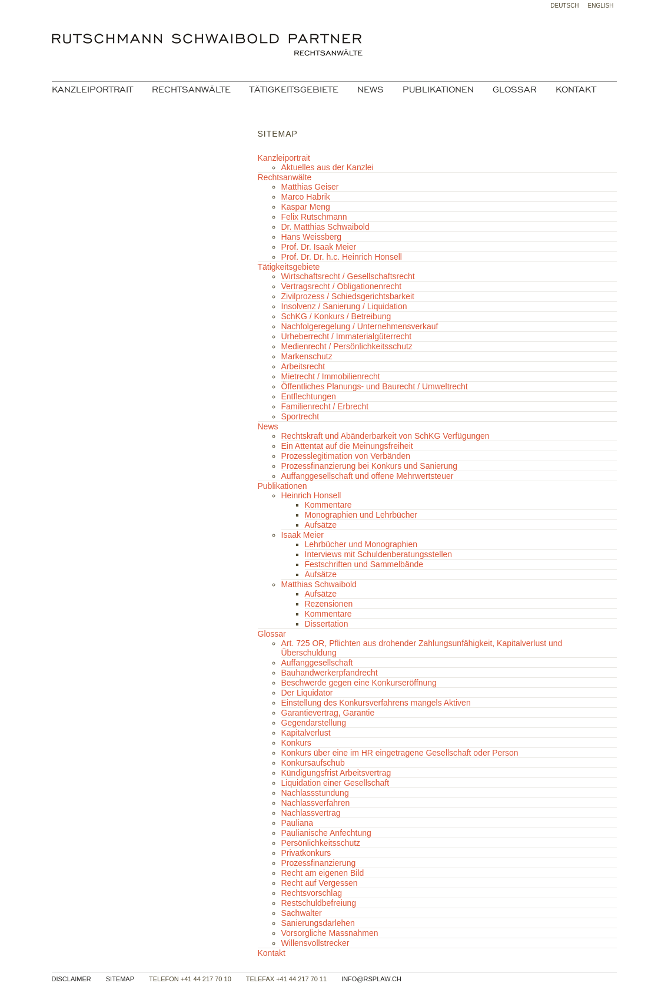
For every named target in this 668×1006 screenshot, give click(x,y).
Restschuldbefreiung (319, 903)
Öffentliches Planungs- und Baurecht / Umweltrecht (374, 386)
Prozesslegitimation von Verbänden (345, 456)
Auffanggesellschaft (317, 662)
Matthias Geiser (310, 186)
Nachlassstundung (315, 792)
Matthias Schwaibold (319, 584)
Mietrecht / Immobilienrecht (330, 376)
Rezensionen (329, 603)
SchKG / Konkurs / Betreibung (336, 316)
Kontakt (576, 89)
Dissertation (326, 623)
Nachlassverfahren (315, 803)
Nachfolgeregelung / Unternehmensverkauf (359, 326)
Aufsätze (321, 525)
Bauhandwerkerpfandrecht (329, 672)
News (370, 89)
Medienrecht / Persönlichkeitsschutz (347, 346)
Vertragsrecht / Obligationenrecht (341, 286)
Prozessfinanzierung (318, 863)
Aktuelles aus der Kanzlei (327, 167)
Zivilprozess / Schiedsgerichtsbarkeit (347, 296)
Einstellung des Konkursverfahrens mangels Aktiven (376, 702)
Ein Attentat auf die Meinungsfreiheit (347, 446)
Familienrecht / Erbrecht (325, 406)
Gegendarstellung (314, 722)
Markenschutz (307, 356)
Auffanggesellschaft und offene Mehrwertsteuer (367, 476)
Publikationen (438, 89)
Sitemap (120, 978)
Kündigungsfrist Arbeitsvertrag (336, 772)
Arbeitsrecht (303, 366)
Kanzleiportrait (92, 89)
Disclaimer (71, 978)
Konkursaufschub (313, 762)
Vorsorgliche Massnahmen (329, 933)
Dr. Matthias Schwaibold (325, 226)
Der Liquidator (307, 692)
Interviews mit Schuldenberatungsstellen (379, 554)
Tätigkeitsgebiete (294, 89)
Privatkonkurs (306, 853)
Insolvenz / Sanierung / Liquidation (344, 306)
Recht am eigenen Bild (322, 873)
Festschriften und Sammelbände (364, 564)
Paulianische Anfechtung (326, 833)
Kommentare (328, 504)
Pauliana (297, 823)
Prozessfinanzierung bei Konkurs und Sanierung (369, 466)
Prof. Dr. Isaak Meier (319, 247)
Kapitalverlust (306, 732)
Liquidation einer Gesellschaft (335, 782)
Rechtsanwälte (191, 89)
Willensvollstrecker (315, 943)
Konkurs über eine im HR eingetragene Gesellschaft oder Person (400, 752)
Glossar (515, 89)
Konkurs (296, 742)
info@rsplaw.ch (371, 978)
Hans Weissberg (311, 236)
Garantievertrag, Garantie (328, 712)
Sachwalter (301, 913)
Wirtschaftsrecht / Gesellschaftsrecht (348, 276)
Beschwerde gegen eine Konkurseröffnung (359, 682)
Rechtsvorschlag (312, 893)
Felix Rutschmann (314, 216)
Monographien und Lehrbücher (361, 514)
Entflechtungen (308, 396)
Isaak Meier (302, 535)
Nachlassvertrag (311, 813)
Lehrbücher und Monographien (361, 544)
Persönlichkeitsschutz (321, 843)
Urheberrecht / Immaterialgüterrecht (346, 336)
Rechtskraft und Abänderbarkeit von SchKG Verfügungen (385, 436)
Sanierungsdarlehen (318, 923)
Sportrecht (300, 416)
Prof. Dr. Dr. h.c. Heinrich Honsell (341, 257)
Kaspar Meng (305, 206)
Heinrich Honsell (311, 495)
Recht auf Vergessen (319, 883)
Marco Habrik (305, 196)
